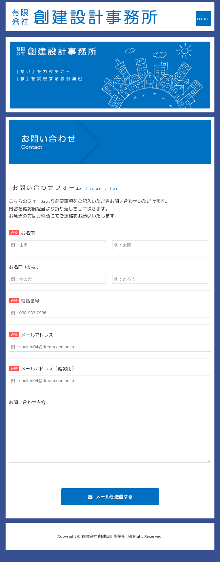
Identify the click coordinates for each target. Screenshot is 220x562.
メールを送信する (114, 506)
